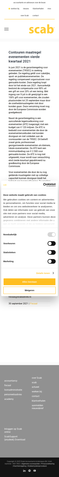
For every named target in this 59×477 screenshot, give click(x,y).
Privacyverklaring (47, 464)
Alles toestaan (29, 282)
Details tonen (43, 273)
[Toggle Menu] (6, 29)
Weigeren (29, 290)
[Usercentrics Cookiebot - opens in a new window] (43, 185)
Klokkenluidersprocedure (37, 466)
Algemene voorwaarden (30, 464)
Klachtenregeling (19, 466)
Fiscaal (33, 303)
